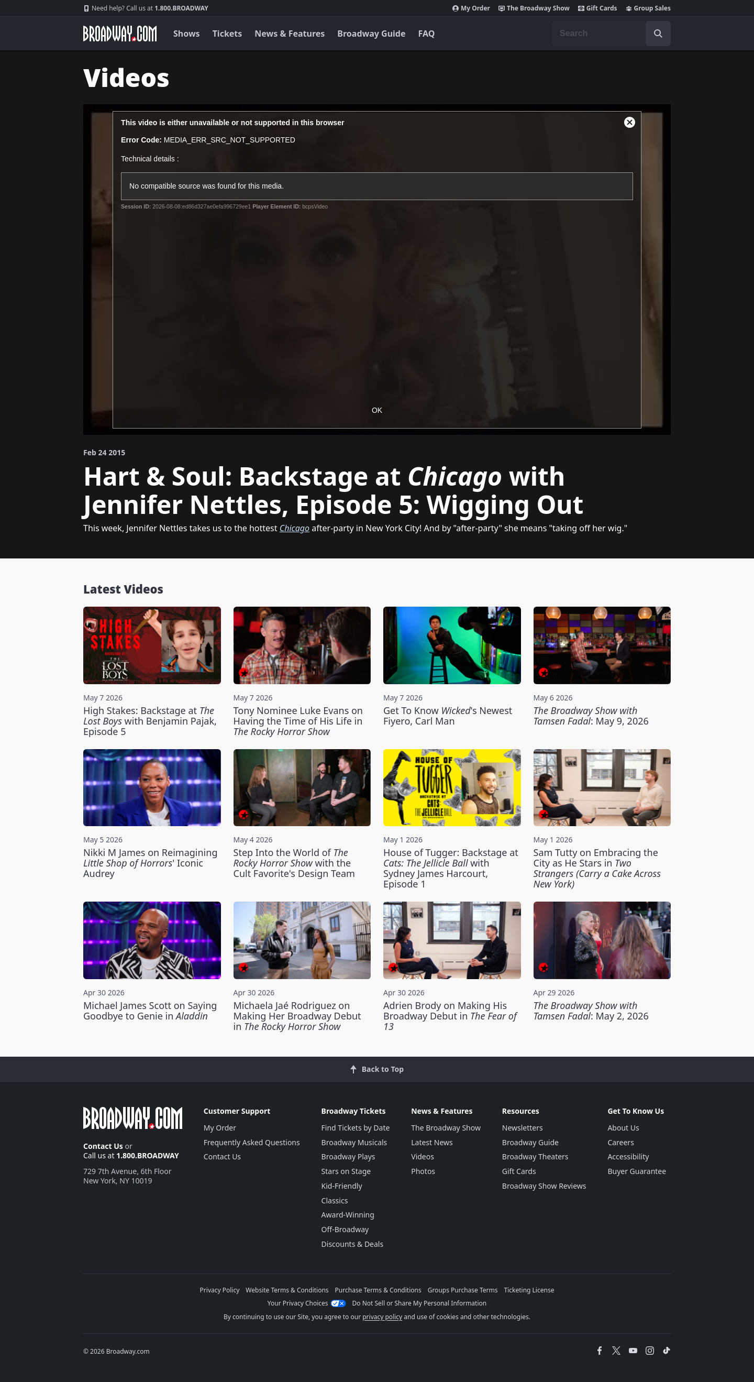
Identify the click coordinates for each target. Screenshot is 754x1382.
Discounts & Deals (352, 1244)
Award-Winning (347, 1215)
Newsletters (522, 1128)
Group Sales (648, 8)
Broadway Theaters (535, 1156)
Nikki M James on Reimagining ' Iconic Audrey (150, 863)
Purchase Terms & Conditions (378, 1290)
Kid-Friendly (341, 1186)
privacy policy (382, 1316)
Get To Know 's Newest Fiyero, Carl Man (447, 715)
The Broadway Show (534, 8)
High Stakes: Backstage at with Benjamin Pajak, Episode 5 (150, 721)
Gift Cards (597, 8)
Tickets (227, 33)
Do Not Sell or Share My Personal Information (419, 1303)
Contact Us (103, 1146)
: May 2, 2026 (591, 1010)
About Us (623, 1128)
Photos (423, 1171)
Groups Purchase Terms (463, 1290)
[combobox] (611, 33)
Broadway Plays (348, 1156)
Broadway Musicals (354, 1142)
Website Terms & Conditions (287, 1290)
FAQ (426, 33)
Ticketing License (529, 1290)
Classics (334, 1200)
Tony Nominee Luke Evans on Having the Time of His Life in (298, 721)
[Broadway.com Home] (120, 33)
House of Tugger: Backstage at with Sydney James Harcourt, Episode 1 (450, 868)
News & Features (289, 33)
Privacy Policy (220, 1290)
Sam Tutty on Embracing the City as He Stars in (597, 868)
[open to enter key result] (658, 33)
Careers (620, 1142)
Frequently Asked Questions (252, 1142)
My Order (471, 8)
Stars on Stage (346, 1171)
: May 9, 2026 (591, 715)
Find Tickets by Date (355, 1128)
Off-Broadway (345, 1229)
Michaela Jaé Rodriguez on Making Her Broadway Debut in (297, 1016)
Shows (186, 33)
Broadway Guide (371, 33)
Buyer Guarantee (636, 1171)
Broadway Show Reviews (544, 1186)
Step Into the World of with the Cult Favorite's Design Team (294, 863)
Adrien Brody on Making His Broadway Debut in (450, 1016)
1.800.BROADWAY (145, 8)
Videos (422, 1156)
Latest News (432, 1142)
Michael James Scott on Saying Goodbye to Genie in (150, 1010)
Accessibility (628, 1156)
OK (377, 410)
